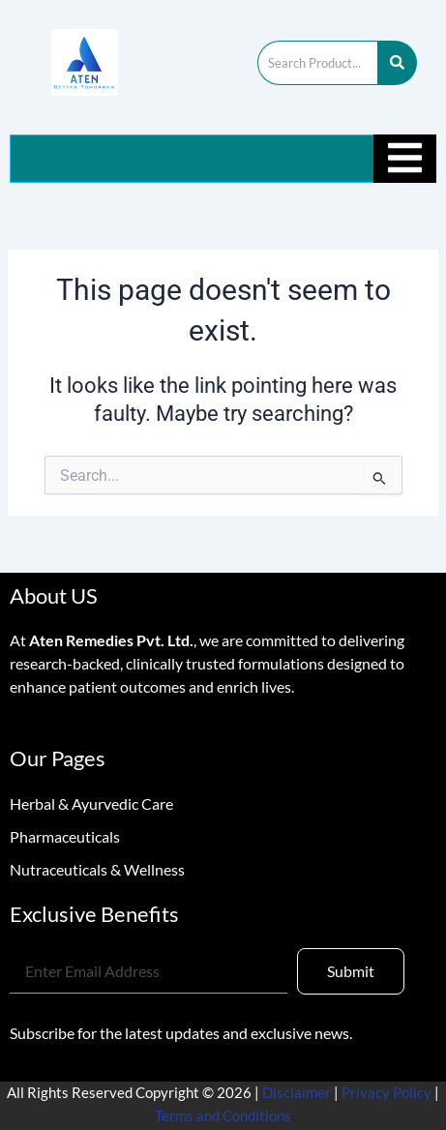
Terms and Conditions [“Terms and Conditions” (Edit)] (223, 1116)
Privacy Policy (386, 1093)
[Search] (317, 63)
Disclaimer (298, 1093)
